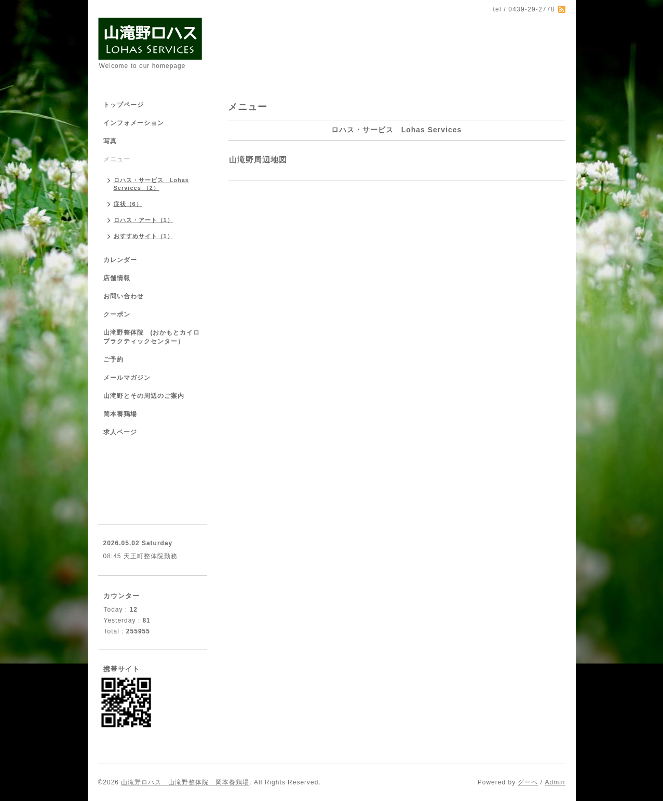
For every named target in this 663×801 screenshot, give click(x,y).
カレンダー (120, 260)
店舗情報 (116, 278)
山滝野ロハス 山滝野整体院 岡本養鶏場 (185, 782)
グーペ (528, 782)
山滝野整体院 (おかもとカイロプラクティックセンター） (151, 337)
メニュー (116, 159)
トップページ (123, 104)
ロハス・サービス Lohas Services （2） (151, 184)
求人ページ (120, 432)
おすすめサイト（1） (143, 236)
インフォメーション (133, 123)
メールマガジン (127, 377)
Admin (555, 782)
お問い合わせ (123, 296)
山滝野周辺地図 (258, 159)
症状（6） (128, 204)
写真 (110, 141)
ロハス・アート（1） (143, 220)
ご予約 (113, 359)
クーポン (116, 314)
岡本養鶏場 (120, 414)
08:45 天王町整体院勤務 (140, 556)
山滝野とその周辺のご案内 (143, 395)
